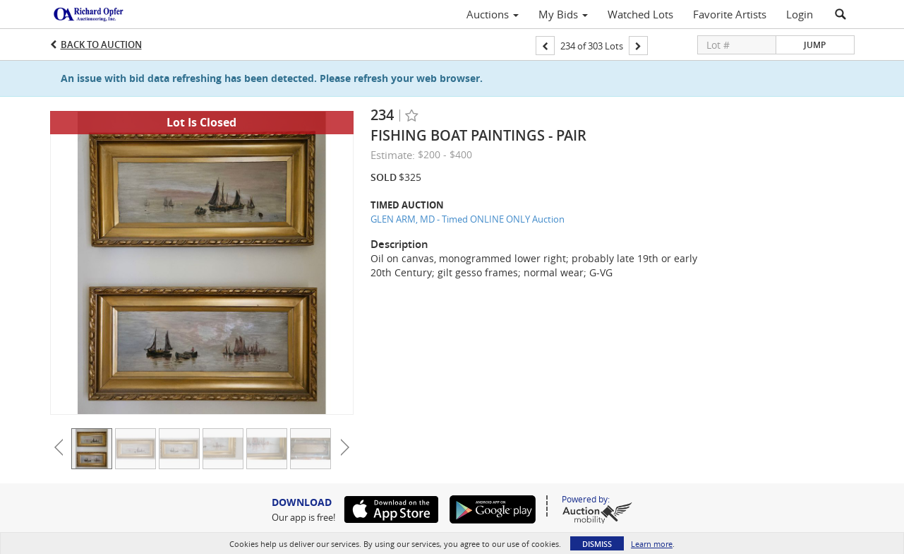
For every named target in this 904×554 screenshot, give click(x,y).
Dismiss (597, 543)
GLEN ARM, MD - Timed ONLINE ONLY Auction (467, 219)
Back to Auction (101, 44)
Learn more (652, 543)
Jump (815, 45)
